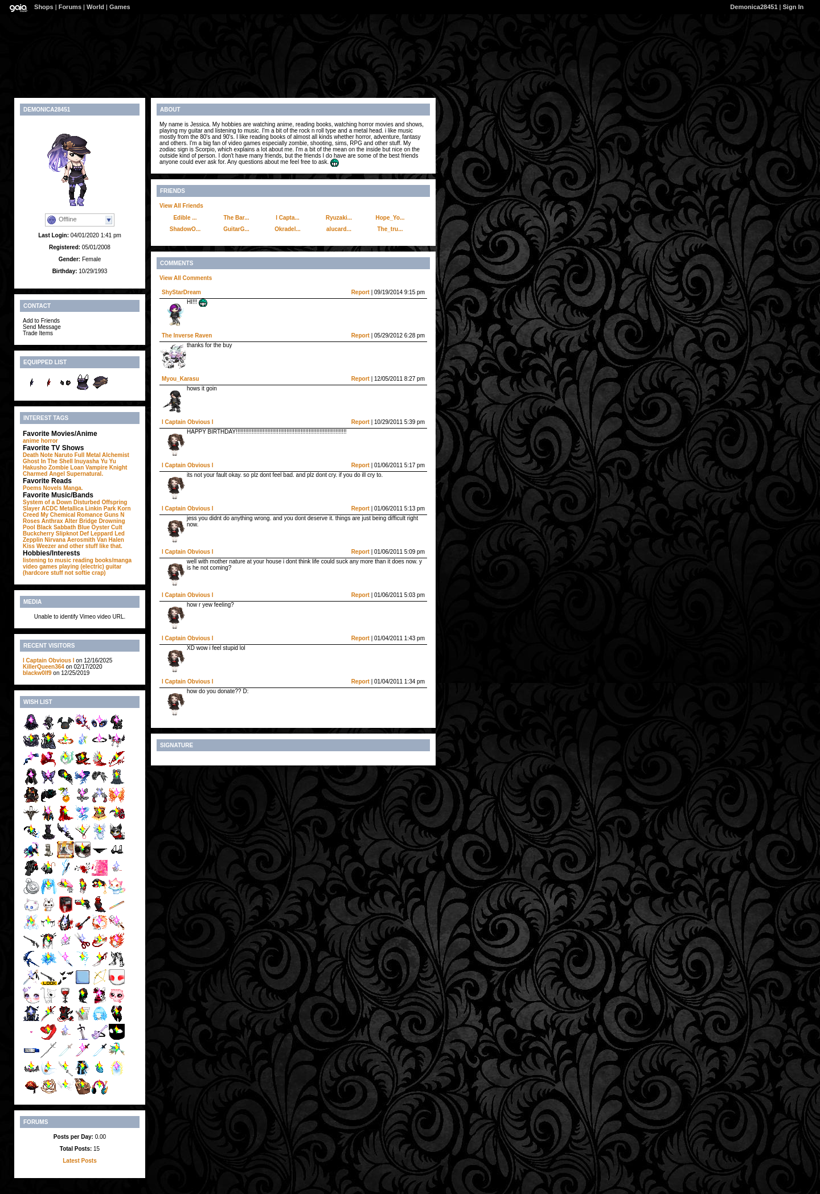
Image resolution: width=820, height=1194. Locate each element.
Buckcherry (38, 533)
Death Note (38, 455)
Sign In (793, 6)
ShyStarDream (181, 292)
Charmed (35, 474)
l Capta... (288, 218)
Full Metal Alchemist (102, 455)
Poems (32, 488)
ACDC (50, 508)
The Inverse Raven (187, 335)
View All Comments (185, 278)
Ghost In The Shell (48, 461)
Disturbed (86, 502)
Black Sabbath (56, 527)
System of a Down (47, 502)
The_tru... (390, 229)
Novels (52, 488)
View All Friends (181, 206)
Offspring (114, 502)
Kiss (29, 546)
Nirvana (54, 540)
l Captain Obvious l (49, 660)
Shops (44, 6)
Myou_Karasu (180, 379)
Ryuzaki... (339, 218)
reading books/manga (102, 560)
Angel (57, 474)
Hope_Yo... (390, 218)
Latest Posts (79, 1161)
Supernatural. (85, 474)
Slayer (31, 508)
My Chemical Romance (71, 515)
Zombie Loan (66, 467)
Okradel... (287, 229)
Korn (123, 508)
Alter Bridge (80, 521)
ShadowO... (185, 229)
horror (49, 441)
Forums (70, 6)
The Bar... (236, 218)
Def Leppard (96, 533)
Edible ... (184, 218)
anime (31, 441)
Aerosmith (81, 540)
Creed (31, 515)
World (95, 6)
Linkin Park (100, 508)
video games (40, 566)
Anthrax (52, 521)
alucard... (338, 229)
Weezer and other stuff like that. (79, 546)
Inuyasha (87, 461)
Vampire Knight (106, 467)
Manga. (73, 488)
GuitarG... (236, 229)
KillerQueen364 (43, 667)
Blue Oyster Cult (99, 527)
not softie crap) (84, 573)
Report (360, 292)
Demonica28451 (753, 6)
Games (119, 6)
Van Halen (110, 540)
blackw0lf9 (37, 673)
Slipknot (67, 533)
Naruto (64, 455)
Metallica (71, 508)
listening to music (47, 560)
